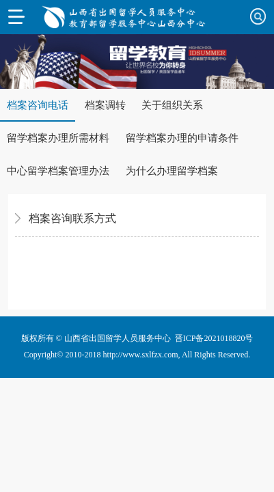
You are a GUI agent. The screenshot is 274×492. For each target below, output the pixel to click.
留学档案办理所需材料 (58, 138)
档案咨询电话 (37, 105)
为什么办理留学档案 (172, 170)
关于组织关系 (172, 105)
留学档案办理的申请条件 (182, 138)
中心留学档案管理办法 (58, 170)
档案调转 (105, 105)
